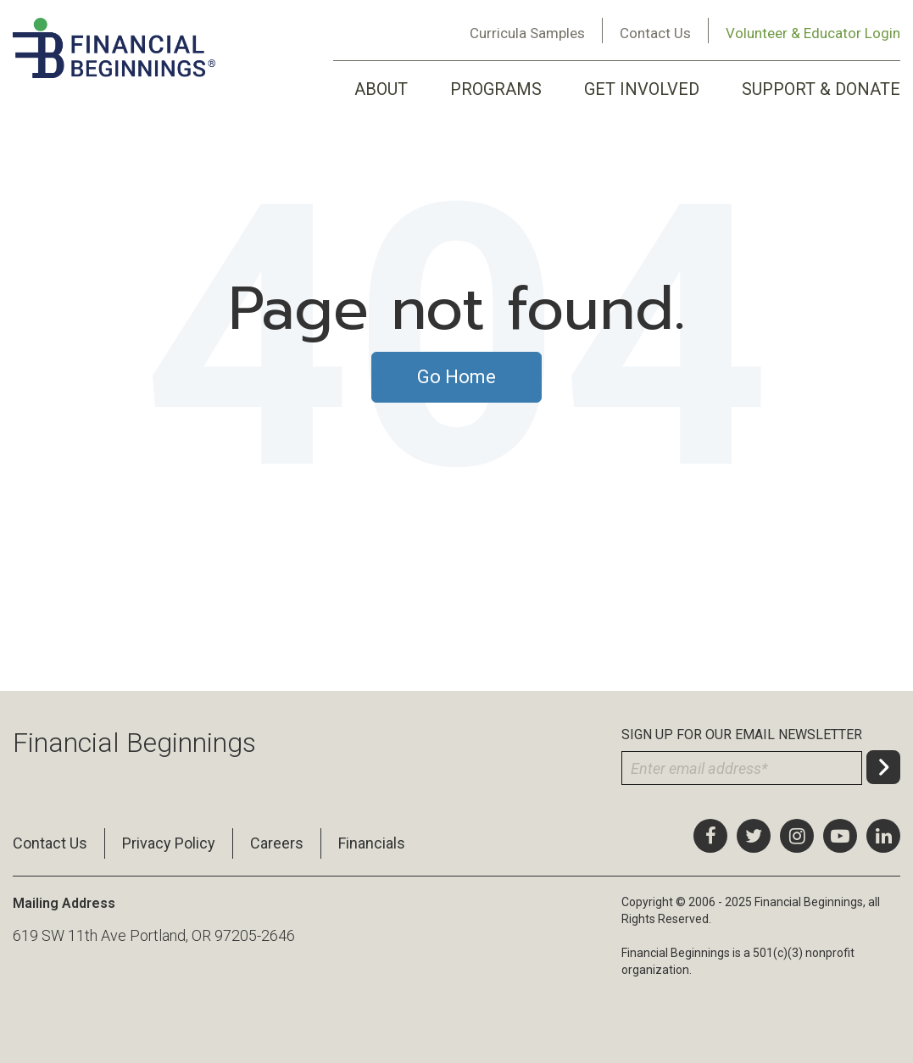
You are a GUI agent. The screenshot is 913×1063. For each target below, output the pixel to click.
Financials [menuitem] (371, 843)
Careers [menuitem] (276, 843)
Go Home (456, 376)
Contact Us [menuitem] (50, 843)
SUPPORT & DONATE (821, 89)
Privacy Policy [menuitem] (168, 843)
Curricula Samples (527, 33)
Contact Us (655, 33)
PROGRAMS (496, 89)
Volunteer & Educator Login (813, 33)
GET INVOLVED (641, 89)
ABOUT (381, 89)
